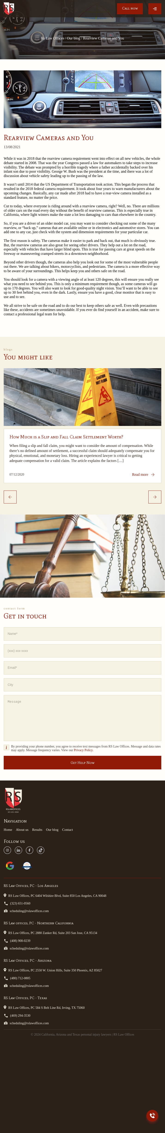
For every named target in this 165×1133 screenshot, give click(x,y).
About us (22, 830)
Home (8, 830)
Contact (67, 830)
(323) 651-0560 (17, 903)
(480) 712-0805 (17, 978)
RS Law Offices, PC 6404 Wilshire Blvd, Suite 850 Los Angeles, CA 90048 (55, 895)
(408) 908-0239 (17, 940)
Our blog (52, 830)
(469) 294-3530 (17, 1015)
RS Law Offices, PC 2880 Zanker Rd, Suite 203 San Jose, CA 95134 (50, 933)
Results (37, 830)
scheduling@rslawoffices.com (26, 911)
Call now (130, 8)
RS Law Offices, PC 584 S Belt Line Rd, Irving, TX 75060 (44, 1007)
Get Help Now (82, 762)
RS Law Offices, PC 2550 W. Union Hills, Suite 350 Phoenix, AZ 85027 (53, 970)
